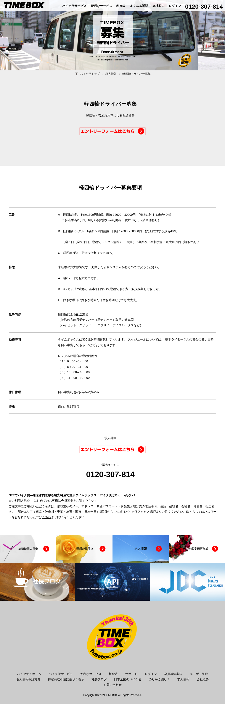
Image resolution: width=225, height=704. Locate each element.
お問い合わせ (112, 684)
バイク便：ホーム (29, 674)
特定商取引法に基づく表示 (66, 679)
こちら (46, 517)
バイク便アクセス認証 (140, 511)
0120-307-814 (204, 6)
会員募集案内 (173, 674)
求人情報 (111, 73)
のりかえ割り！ (159, 679)
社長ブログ (99, 679)
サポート (131, 674)
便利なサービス (101, 6)
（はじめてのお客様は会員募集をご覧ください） (64, 500)
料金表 (120, 6)
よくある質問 (139, 6)
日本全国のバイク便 (127, 679)
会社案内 (158, 6)
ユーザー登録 (199, 674)
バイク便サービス (74, 6)
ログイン (175, 6)
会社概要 (203, 679)
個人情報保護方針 (28, 679)
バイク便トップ (90, 73)
